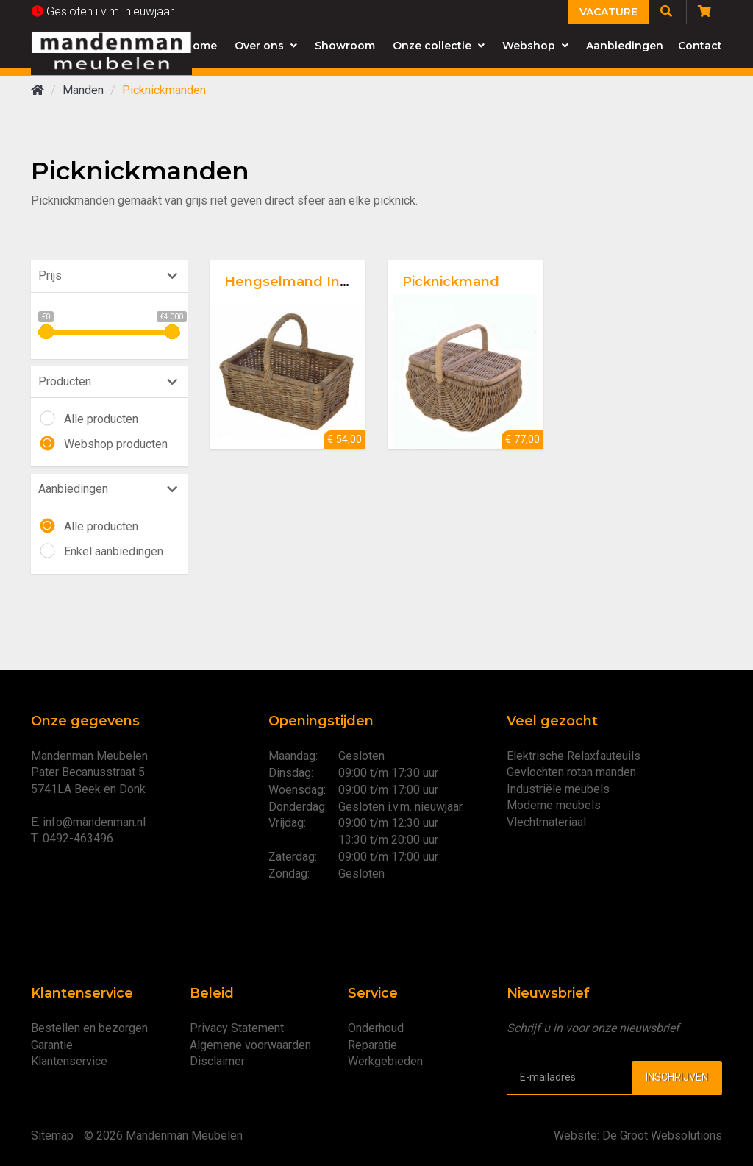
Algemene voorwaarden (250, 1045)
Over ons (266, 45)
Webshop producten (116, 444)
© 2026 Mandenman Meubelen (163, 1135)
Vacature (608, 11)
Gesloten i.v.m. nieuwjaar (103, 11)
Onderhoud (376, 1028)
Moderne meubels (554, 805)
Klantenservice (69, 1061)
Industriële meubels (558, 789)
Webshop (535, 45)
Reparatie (372, 1045)
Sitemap (52, 1135)
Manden (83, 90)
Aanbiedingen (624, 45)
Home (201, 45)
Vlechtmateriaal (546, 822)
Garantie (52, 1045)
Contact (700, 45)
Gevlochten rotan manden (571, 772)
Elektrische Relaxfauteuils (573, 756)
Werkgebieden (385, 1061)
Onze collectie (439, 45)
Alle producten (101, 419)
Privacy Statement (237, 1028)
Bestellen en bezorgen (89, 1028)
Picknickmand (450, 282)
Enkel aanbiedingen (113, 551)
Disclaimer (217, 1061)
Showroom (345, 45)
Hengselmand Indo (291, 282)
